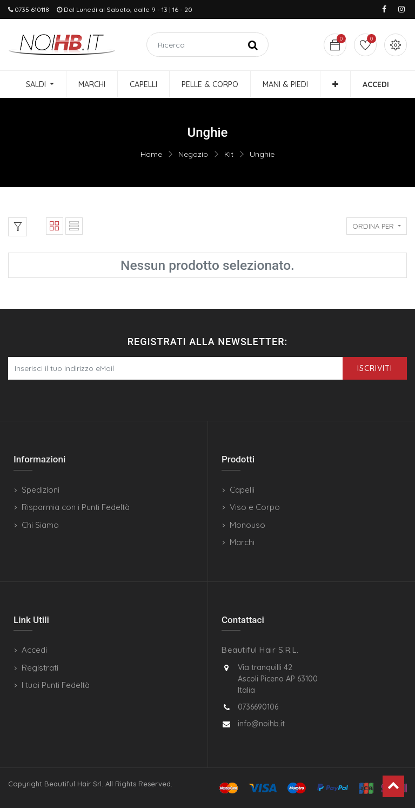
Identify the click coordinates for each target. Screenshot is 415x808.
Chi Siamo (40, 525)
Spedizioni (40, 490)
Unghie (262, 154)
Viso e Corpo (255, 507)
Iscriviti (374, 368)
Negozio (193, 154)
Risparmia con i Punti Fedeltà (76, 507)
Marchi (242, 542)
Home (151, 154)
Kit (228, 154)
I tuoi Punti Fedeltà (56, 685)
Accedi (34, 650)
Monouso (247, 525)
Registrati (40, 668)
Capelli (242, 490)
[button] (335, 84)
